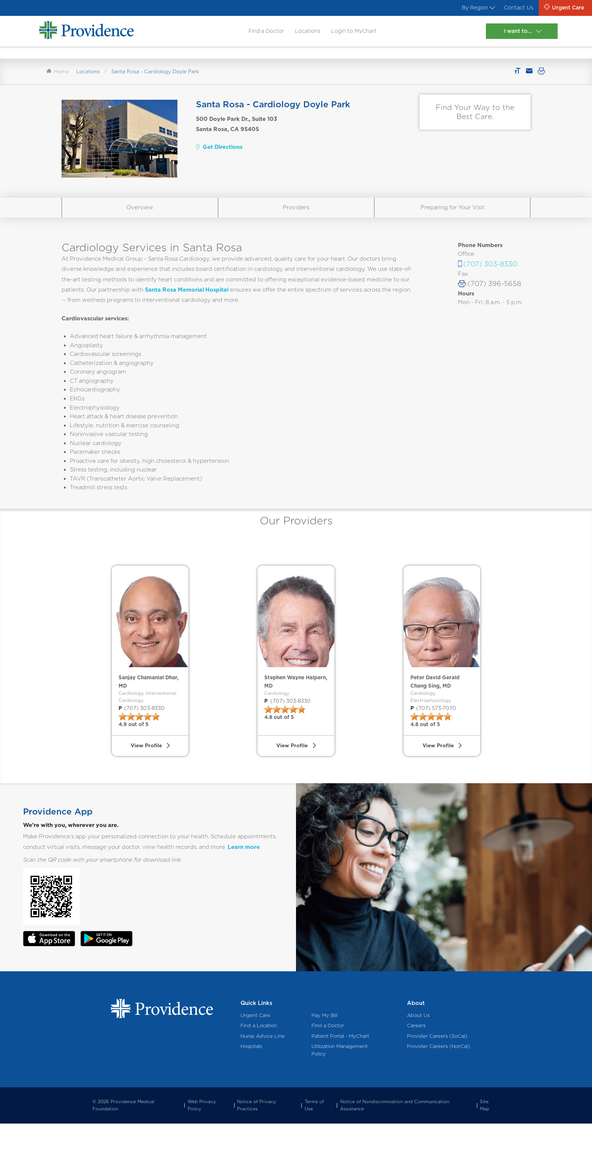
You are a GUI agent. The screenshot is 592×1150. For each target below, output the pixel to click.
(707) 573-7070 (432, 729)
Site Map (484, 1131)
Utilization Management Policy (339, 1076)
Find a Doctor (263, 32)
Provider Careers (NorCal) (438, 1072)
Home (57, 79)
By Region (472, 8)
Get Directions (219, 154)
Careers (416, 1052)
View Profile (146, 770)
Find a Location (258, 1052)
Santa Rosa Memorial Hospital (186, 297)
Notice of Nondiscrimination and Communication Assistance (394, 1131)
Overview (139, 214)
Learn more (244, 873)
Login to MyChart (354, 32)
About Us (418, 1042)
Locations (306, 32)
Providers (296, 214)
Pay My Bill (324, 1042)
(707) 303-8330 (490, 271)
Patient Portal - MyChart (340, 1062)
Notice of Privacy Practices (256, 1131)
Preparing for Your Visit (452, 214)
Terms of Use (314, 1131)
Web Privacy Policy (202, 1131)
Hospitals (251, 1072)
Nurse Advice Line (262, 1062)
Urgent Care (255, 1042)
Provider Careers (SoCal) (437, 1062)
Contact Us (515, 8)
